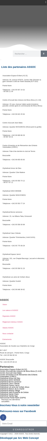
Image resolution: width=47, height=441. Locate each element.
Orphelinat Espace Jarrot (12, 254)
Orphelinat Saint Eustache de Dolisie (14, 392)
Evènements (7, 339)
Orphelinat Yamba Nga (9, 396)
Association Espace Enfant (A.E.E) (15, 76)
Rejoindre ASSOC (9, 316)
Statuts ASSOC (8, 328)
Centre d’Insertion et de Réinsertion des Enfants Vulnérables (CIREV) (20, 146)
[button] (45, 2)
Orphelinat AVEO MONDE (12, 191)
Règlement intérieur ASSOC (13, 322)
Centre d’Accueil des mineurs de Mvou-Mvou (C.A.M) (22, 100)
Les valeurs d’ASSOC (10, 310)
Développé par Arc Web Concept (19, 438)
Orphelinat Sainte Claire (9, 394)
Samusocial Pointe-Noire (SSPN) (13, 398)
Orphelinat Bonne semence (12, 212)
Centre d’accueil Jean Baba (12, 123)
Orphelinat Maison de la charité (12, 389)
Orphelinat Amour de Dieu (12, 168)
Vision (5, 304)
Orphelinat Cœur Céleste (12, 233)
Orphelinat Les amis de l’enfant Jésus (16, 277)
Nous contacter (8, 334)
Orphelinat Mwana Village (10, 391)
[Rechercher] (44, 54)
